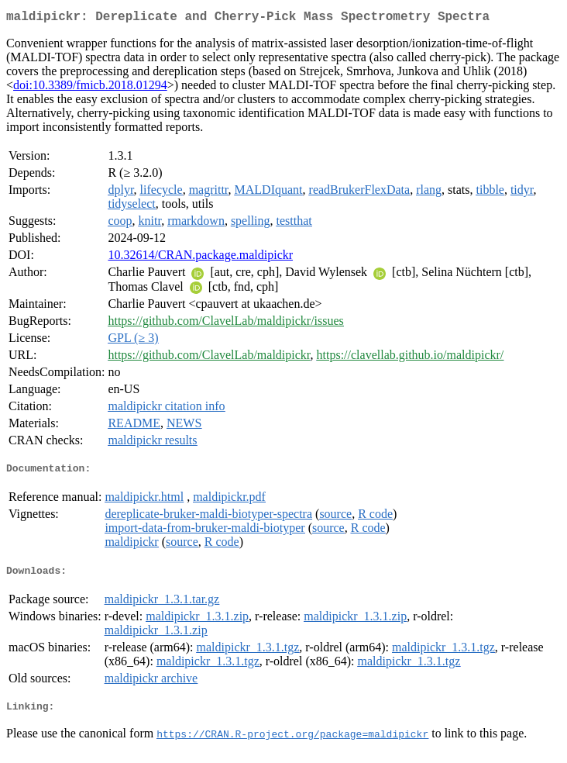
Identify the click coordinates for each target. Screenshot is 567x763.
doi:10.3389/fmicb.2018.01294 (90, 88)
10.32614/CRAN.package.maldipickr (200, 257)
